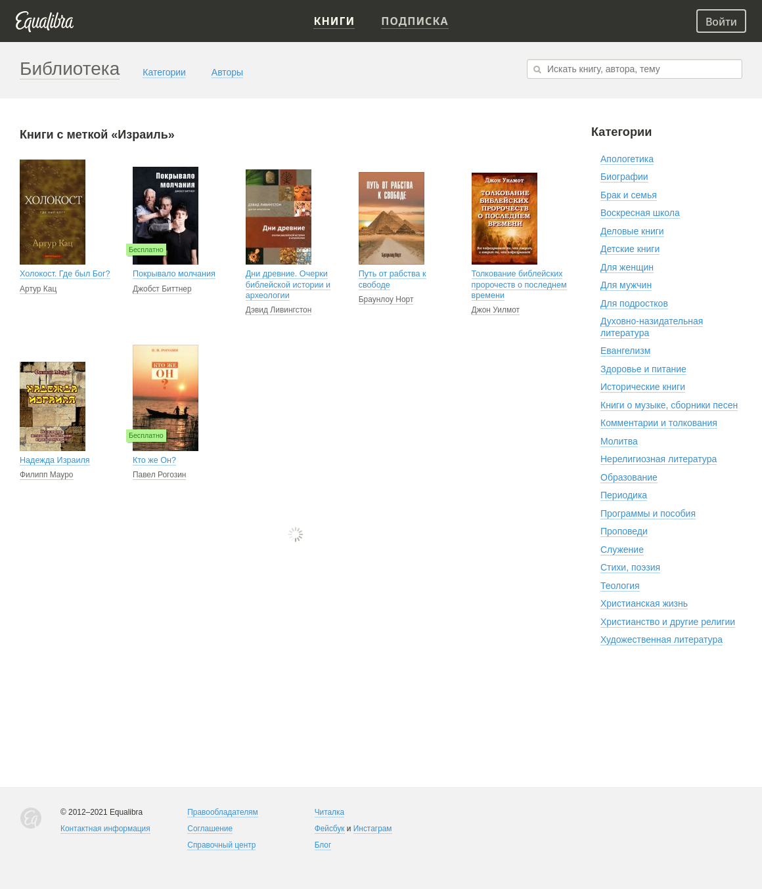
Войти (721, 21)
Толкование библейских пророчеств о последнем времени (519, 284)
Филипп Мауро (47, 474)
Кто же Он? (154, 460)
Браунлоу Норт (386, 299)
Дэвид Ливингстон (278, 309)
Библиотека (70, 68)
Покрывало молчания (174, 273)
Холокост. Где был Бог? (65, 273)
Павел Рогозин (160, 474)
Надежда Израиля (55, 460)
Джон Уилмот (496, 309)
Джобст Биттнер (162, 288)
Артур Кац (38, 288)
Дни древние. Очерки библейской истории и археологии (288, 284)
